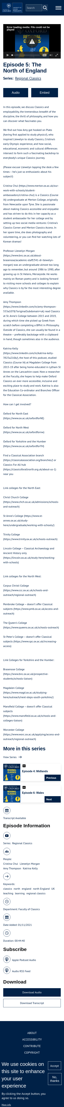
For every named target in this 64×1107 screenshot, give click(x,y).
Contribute (32, 1046)
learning (20, 893)
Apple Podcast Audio (24, 960)
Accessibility (32, 1039)
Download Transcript (32, 1003)
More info (6, 1104)
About (32, 1033)
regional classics (35, 893)
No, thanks (54, 1079)
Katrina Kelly (30, 868)
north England (41, 888)
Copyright (32, 1052)
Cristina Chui (10, 863)
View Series (10, 757)
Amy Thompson (12, 868)
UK (53, 888)
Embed (44, 92)
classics (7, 888)
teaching (8, 893)
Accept (54, 1066)
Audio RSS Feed (21, 971)
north (17, 888)
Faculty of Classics (29, 909)
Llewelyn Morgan (30, 863)
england (26, 888)
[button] (32, 41)
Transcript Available (14, 818)
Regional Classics (28, 78)
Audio (16, 92)
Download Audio (31, 992)
